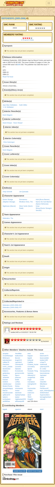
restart (17, 390)
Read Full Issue (8, 77)
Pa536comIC (44, 388)
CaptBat (30, 362)
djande (29, 369)
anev (29, 353)
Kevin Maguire (7, 115)
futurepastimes (45, 371)
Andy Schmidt (7, 192)
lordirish (5, 382)
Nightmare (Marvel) (9, 206)
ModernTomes (7, 386)
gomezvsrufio (19, 373)
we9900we (6, 401)
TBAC (29, 397)
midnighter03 (31, 384)
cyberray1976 (44, 367)
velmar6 (42, 399)
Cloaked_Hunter (32, 364)
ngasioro (18, 409)
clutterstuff (43, 364)
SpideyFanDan (20, 395)
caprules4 (18, 362)
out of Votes (27, 40)
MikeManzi (43, 384)
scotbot (29, 390)
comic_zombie (7, 367)
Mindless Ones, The (26, 202)
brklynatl (30, 360)
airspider (5, 353)
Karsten (5, 380)
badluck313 (19, 356)
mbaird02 (43, 382)
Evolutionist (19, 371)
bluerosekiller (44, 358)
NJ (28, 386)
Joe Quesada (23, 192)
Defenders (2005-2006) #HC (12, 305)
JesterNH (6, 377)
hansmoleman (44, 373)
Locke (42, 380)
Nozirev (42, 386)
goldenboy (6, 373)
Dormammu (23, 199)
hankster (30, 373)
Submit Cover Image (34, 471)
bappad (29, 356)
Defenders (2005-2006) (13, 18)
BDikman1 (6, 358)
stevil (29, 395)
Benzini (17, 358)
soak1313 (30, 393)
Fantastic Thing (32, 371)
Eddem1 (5, 371)
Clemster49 (19, 364)
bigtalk (29, 358)
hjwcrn (17, 375)
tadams (5, 397)
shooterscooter (8, 393)
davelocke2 (6, 369)
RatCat (5, 390)
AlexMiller (18, 353)
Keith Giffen (23, 105)
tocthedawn (6, 399)
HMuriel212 (31, 375)
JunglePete (31, 377)
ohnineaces (19, 388)
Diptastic (18, 369)
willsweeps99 (19, 401)
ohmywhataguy (8, 388)
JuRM (42, 377)
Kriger (29, 380)
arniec (42, 353)
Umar (37, 206)
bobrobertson (7, 360)
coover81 (18, 367)
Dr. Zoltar (43, 369)
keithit (17, 380)
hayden (5, 375)
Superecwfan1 (45, 395)
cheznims (6, 364)
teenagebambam (45, 397)
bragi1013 (18, 360)
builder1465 (44, 360)
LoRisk (17, 382)
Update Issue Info (20, 471)
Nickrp (17, 386)
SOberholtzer (44, 393)
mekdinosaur (7, 384)
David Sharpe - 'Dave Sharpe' (13, 123)
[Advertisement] (27, 11)
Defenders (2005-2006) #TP (12, 307)
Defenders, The (8, 218)
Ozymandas (31, 388)
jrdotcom (18, 377)
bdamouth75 (44, 356)
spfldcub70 (6, 395)
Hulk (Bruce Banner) (43, 199)
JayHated (43, 375)
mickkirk (17, 384)
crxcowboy (31, 367)
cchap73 (43, 362)
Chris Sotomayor (9, 142)
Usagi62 (30, 399)
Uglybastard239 (20, 399)
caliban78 (6, 362)
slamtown (18, 393)
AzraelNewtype (8, 356)
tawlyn (17, 397)
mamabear (31, 382)
